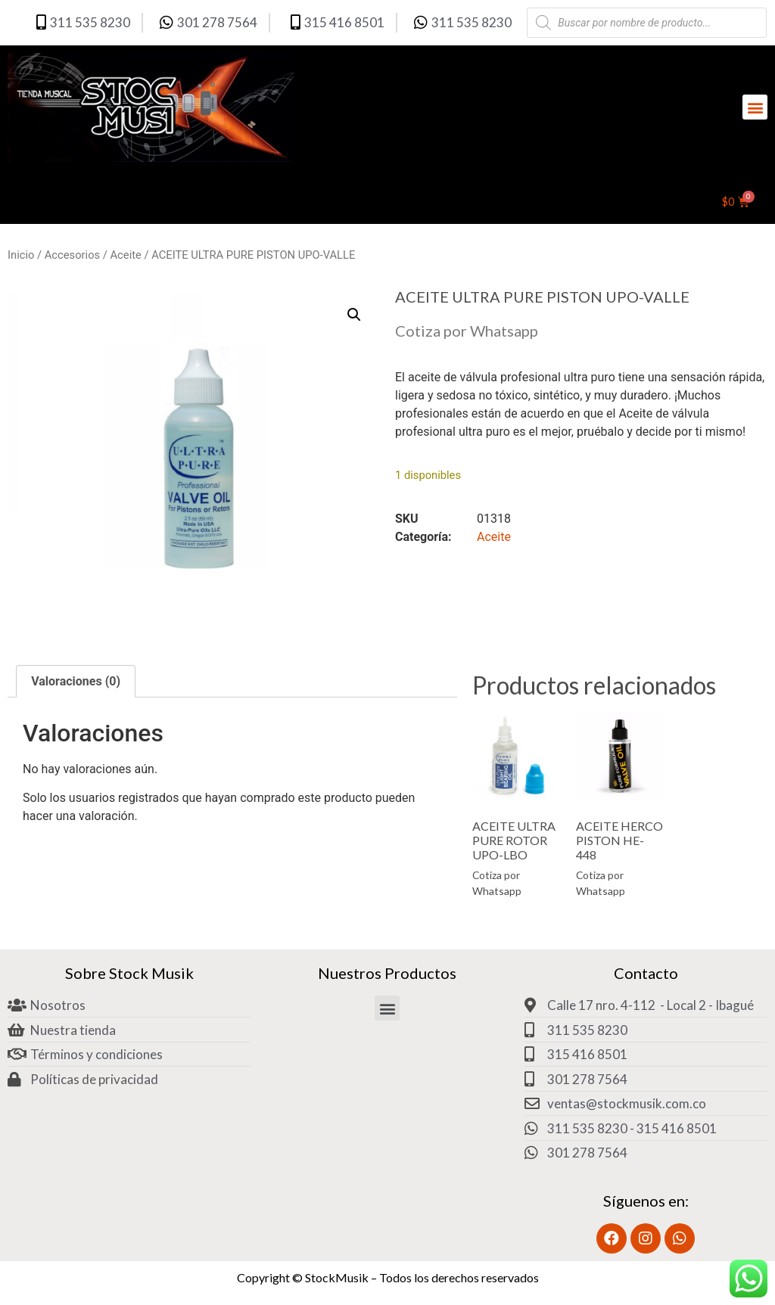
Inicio (21, 255)
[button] (754, 107)
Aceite (126, 255)
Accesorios (72, 255)
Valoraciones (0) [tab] (75, 681)
